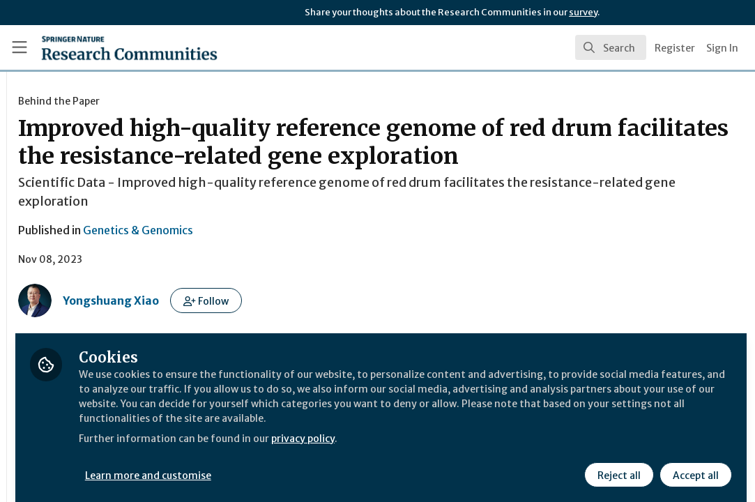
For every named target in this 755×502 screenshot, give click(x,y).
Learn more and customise (321, 465)
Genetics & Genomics (309, 258)
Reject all (617, 465)
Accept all (694, 465)
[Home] (106, 47)
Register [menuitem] (675, 48)
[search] (610, 47)
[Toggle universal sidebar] (19, 47)
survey (583, 12)
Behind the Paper (230, 101)
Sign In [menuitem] (722, 48)
